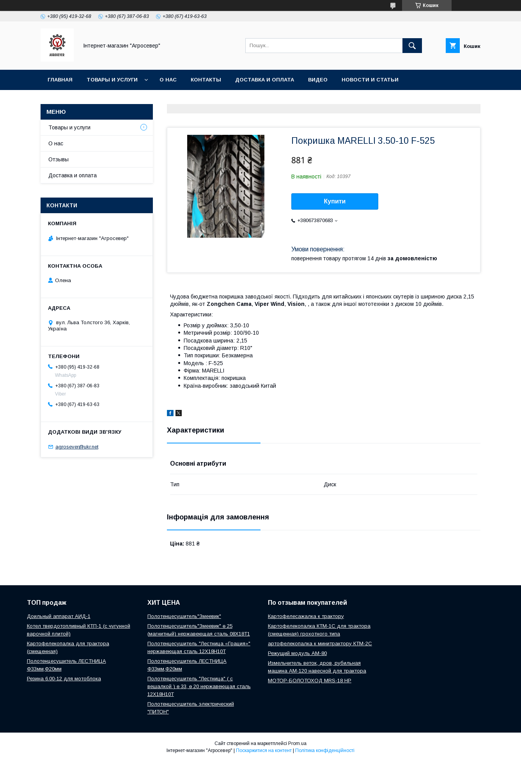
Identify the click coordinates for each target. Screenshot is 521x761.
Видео (318, 80)
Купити (335, 201)
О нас (168, 80)
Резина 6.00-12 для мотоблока (64, 679)
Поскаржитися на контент (264, 750)
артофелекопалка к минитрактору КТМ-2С (320, 643)
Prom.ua (297, 743)
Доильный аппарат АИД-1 (58, 616)
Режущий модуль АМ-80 (297, 653)
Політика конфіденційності (324, 750)
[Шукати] (412, 45)
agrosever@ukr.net (76, 447)
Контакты (206, 80)
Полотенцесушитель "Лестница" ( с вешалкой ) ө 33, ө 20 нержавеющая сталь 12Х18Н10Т (199, 686)
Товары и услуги (112, 80)
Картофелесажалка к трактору (306, 616)
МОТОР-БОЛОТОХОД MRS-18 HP (309, 680)
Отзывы (58, 159)
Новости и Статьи (370, 80)
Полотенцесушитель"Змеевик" (184, 616)
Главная (60, 80)
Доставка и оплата (264, 80)
